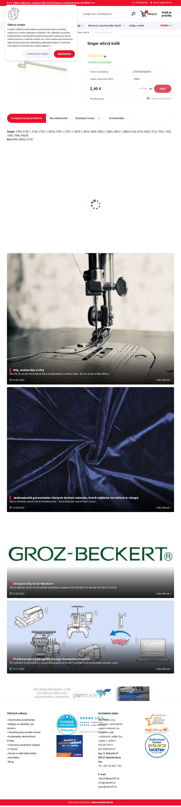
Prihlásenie (141, 2)
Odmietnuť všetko (38, 53)
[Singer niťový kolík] (42, 67)
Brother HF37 (17, 201)
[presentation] (9, 201)
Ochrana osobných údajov (24, 746)
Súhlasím (64, 54)
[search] (113, 15)
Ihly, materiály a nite (28, 372)
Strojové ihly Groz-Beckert (33, 585)
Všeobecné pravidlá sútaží (24, 733)
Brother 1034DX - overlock (138, 209)
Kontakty (13, 759)
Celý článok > (163, 381)
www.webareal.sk (102, 803)
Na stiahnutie (58, 120)
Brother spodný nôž (78, 210)
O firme (12, 750)
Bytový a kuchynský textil (105, 25)
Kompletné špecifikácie (26, 120)
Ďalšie (165, 25)
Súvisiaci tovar (88, 120)
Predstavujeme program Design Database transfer (51, 661)
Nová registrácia (162, 2)
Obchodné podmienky (21, 721)
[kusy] (140, 89)
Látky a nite (136, 25)
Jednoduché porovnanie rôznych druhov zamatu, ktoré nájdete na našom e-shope (76, 499)
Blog (11, 763)
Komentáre (119, 120)
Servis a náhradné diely (22, 754)
